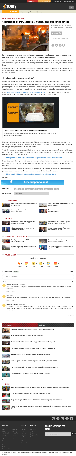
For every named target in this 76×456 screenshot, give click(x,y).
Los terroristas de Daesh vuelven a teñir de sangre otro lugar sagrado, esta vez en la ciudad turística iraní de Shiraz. (30, 134)
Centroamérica (6, 448)
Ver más (4, 380)
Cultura (14, 438)
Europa (4, 440)
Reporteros (24, 434)
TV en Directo (32, 1)
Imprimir (56, 39)
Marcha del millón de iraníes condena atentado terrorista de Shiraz (31, 174)
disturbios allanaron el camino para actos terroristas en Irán (27, 92)
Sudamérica (6, 446)
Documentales (25, 442)
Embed (64, 39)
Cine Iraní (23, 432)
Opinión (23, 440)
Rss (31, 436)
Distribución (57, 1)
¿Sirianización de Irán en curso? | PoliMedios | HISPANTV (25, 130)
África (4, 438)
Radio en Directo (44, 1)
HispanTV (9, 6)
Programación (69, 1)
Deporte (14, 434)
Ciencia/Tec (15, 432)
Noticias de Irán (8, 18)
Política (21, 18)
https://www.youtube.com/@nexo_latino (33, 12)
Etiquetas (5, 189)
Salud (13, 436)
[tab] (20, 325)
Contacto (32, 432)
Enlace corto (6, 193)
